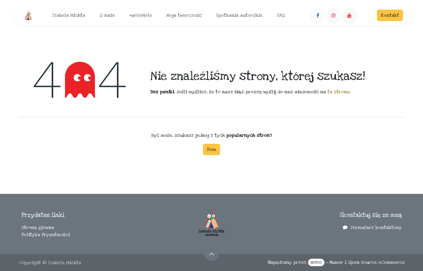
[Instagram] (333, 15)
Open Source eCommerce (376, 262)
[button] (211, 254)
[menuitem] (69, 15)
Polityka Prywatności (46, 235)
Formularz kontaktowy (376, 227)
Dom (211, 149)
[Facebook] (317, 15)
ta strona (339, 92)
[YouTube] (349, 15)
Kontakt (390, 15)
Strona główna (38, 227)
